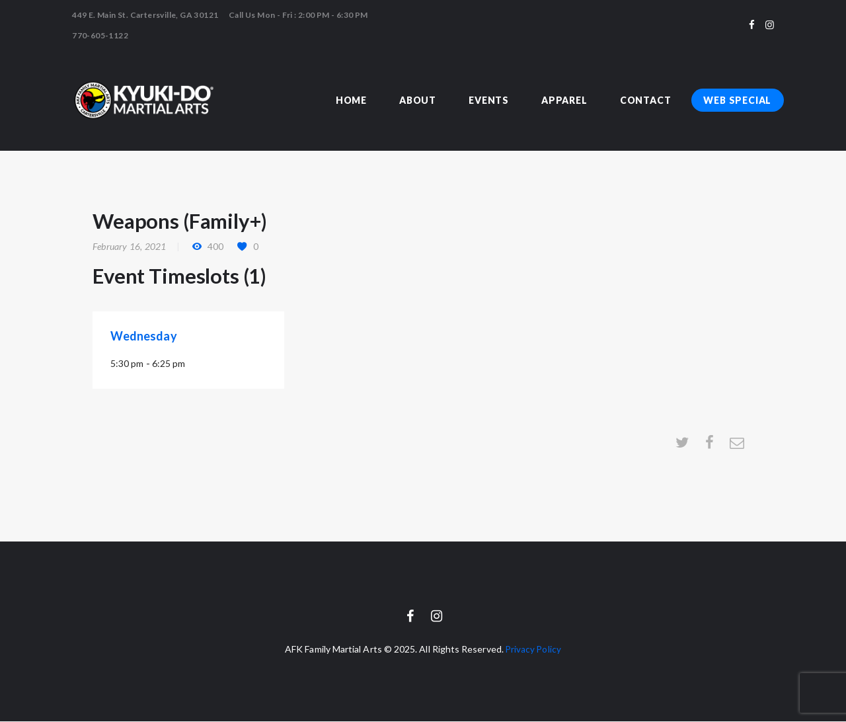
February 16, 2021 (129, 246)
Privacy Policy (533, 649)
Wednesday (143, 336)
